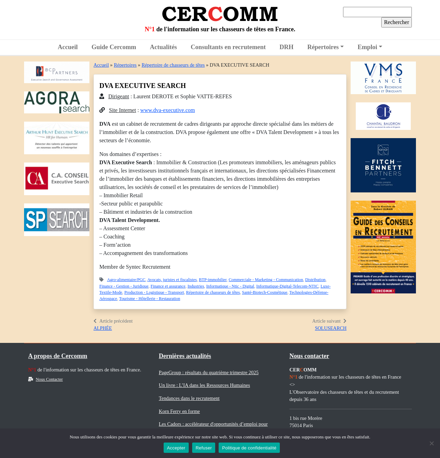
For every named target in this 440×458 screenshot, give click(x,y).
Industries (196, 286)
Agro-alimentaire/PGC (126, 279)
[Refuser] (431, 443)
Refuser (204, 447)
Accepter (176, 447)
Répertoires (323, 47)
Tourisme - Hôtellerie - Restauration (149, 298)
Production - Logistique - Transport (154, 292)
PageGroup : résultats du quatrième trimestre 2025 (208, 372)
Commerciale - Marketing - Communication (266, 279)
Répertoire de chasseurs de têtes (173, 65)
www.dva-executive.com (167, 110)
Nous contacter (309, 356)
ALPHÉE (103, 328)
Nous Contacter (45, 379)
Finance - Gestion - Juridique (123, 286)
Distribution (315, 279)
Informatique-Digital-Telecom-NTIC (287, 286)
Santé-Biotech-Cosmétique (264, 292)
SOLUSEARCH (330, 328)
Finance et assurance (168, 286)
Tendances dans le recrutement (189, 398)
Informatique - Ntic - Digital (230, 286)
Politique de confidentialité (249, 447)
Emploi (367, 47)
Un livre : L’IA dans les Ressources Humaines (204, 385)
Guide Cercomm (113, 47)
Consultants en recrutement (228, 47)
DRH (286, 47)
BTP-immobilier (213, 279)
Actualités (163, 47)
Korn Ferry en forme (179, 411)
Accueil (68, 47)
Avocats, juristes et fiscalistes (172, 279)
